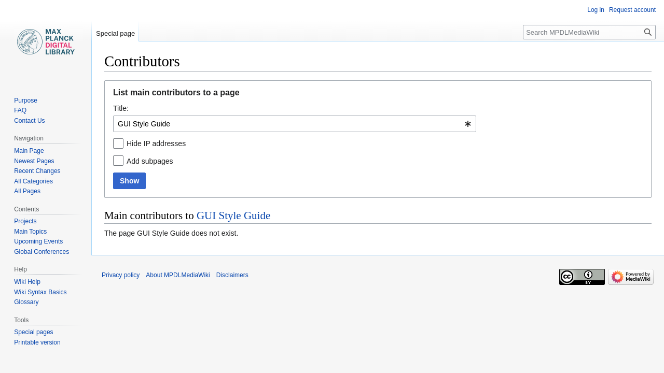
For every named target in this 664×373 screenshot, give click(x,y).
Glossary (26, 302)
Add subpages (150, 161)
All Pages (27, 191)
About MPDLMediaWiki (178, 275)
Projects (25, 221)
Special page (115, 33)
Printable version (37, 342)
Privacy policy (121, 275)
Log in (595, 9)
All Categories (33, 181)
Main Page (29, 150)
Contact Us (29, 120)
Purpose (25, 100)
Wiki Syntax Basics (40, 292)
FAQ (20, 110)
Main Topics (30, 231)
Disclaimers (232, 275)
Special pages (33, 332)
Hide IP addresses (156, 143)
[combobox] (294, 124)
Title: (121, 108)
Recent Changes (37, 171)
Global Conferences (41, 251)
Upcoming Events (38, 241)
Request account (632, 9)
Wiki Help (27, 281)
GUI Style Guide (233, 215)
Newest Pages (34, 161)
